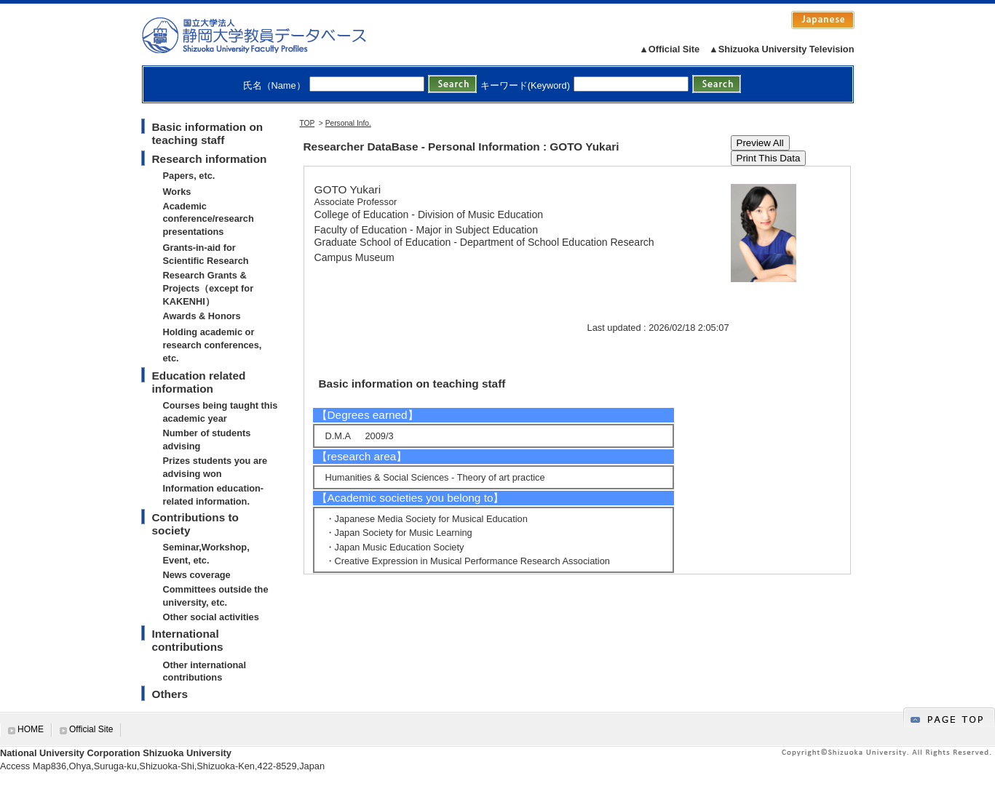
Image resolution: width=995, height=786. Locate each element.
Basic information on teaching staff (207, 133)
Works (177, 191)
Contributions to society (195, 524)
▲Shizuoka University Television (781, 49)
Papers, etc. (189, 175)
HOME (30, 729)
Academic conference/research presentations (208, 219)
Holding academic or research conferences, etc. (212, 345)
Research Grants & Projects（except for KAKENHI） (208, 288)
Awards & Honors (202, 315)
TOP (307, 123)
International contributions (187, 640)
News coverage (197, 574)
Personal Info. (348, 123)
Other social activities (211, 616)
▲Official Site (669, 49)
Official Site (91, 729)
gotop (949, 717)
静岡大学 (269, 35)
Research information (209, 159)
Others (170, 694)
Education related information (199, 382)
